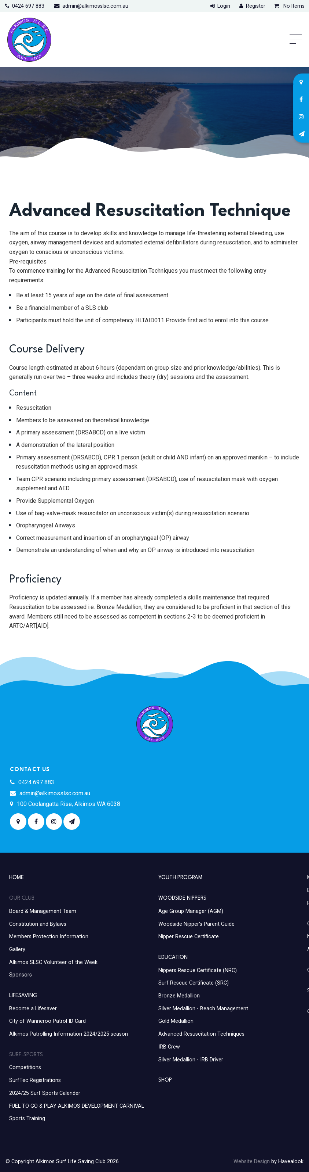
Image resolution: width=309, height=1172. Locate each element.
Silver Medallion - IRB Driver (190, 1060)
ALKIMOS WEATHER (229, 793)
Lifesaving (23, 995)
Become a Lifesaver (33, 1009)
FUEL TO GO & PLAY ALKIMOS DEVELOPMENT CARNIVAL (76, 1106)
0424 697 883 (28, 6)
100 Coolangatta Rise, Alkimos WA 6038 (68, 803)
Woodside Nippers (182, 898)
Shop (165, 1080)
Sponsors (20, 975)
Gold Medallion (176, 1021)
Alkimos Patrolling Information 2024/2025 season (68, 1034)
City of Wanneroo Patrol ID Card (47, 1021)
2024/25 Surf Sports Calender (44, 1093)
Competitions (25, 1067)
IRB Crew (169, 1047)
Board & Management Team (42, 911)
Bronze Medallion (179, 996)
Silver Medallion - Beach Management (203, 1009)
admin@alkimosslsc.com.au (95, 6)
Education (173, 957)
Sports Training (27, 1118)
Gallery (17, 949)
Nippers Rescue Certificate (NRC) (197, 970)
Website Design (251, 1161)
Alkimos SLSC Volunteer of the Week (53, 962)
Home (16, 877)
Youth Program (180, 877)
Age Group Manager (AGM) (190, 911)
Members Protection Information (48, 936)
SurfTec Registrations (35, 1080)
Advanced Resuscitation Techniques (201, 1034)
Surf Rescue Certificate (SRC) (193, 983)
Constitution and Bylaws (37, 924)
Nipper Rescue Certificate (188, 936)
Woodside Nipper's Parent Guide (196, 924)
